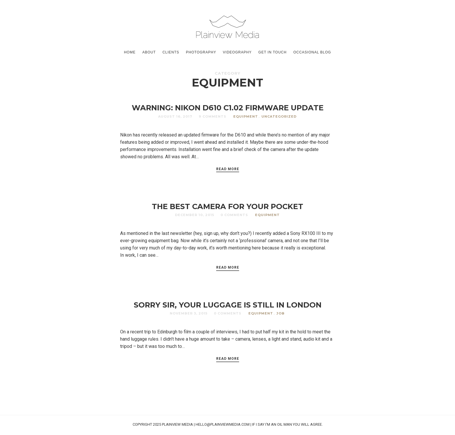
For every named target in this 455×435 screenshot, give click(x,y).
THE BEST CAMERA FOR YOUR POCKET (227, 206)
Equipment (245, 116)
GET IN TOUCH (272, 52)
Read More (227, 169)
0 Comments (234, 215)
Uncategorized (279, 116)
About (149, 52)
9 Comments (212, 116)
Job (281, 313)
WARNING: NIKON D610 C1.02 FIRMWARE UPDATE (228, 107)
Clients (170, 52)
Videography (237, 52)
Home (130, 52)
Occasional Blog (312, 52)
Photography (201, 52)
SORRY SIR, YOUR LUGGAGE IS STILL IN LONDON (228, 304)
